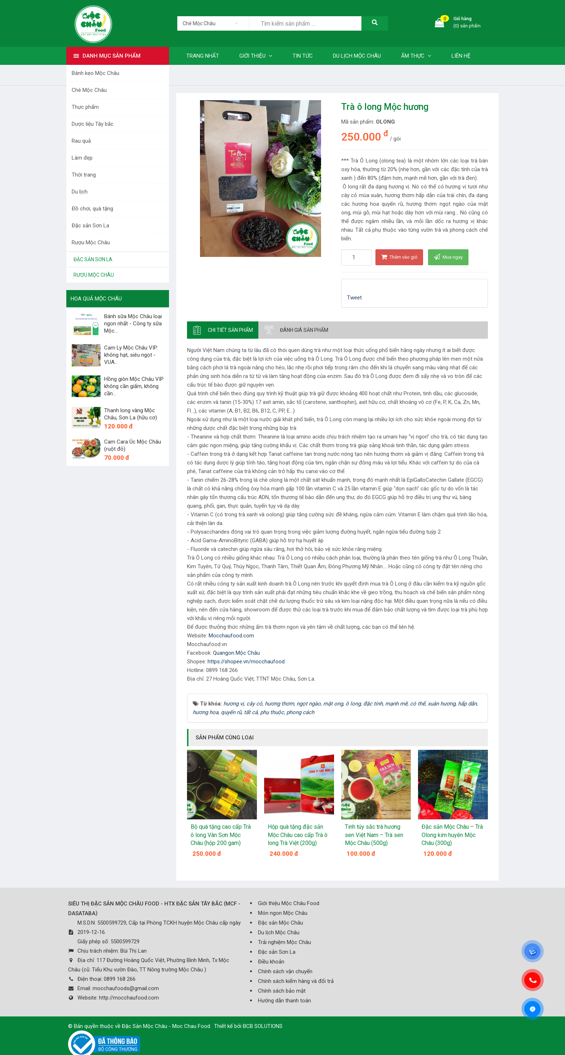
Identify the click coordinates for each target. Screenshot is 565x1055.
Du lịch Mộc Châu (278, 932)
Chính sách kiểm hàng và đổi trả (296, 981)
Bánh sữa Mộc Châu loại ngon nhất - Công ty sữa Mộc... (133, 323)
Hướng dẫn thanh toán (284, 1000)
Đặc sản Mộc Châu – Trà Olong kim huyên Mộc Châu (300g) (452, 834)
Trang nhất (202, 56)
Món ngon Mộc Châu (282, 913)
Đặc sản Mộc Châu (280, 923)
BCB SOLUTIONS (262, 1026)
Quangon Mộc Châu (236, 653)
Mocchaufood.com (231, 635)
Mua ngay (448, 257)
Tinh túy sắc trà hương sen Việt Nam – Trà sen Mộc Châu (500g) (374, 834)
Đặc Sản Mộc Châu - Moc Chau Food (166, 1026)
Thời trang (84, 175)
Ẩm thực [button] (416, 56)
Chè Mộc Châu (89, 90)
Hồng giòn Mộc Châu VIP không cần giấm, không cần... (134, 386)
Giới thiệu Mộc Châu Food (288, 903)
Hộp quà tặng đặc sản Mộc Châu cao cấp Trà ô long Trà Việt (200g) (298, 834)
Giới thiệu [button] (255, 56)
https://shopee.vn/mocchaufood (246, 661)
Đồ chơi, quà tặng (92, 208)
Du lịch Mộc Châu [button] (357, 56)
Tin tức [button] (303, 56)
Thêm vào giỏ (399, 257)
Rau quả (81, 141)
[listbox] (213, 23)
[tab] (222, 330)
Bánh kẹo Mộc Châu (95, 73)
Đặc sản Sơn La (90, 225)
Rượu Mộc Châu (91, 242)
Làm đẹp (82, 158)
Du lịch (80, 191)
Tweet (354, 297)
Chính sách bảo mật (282, 991)
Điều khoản (271, 961)
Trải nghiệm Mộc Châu (284, 942)
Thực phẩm (85, 107)
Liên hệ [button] (461, 56)
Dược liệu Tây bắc (93, 124)
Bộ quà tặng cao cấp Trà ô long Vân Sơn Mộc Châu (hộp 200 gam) (221, 834)
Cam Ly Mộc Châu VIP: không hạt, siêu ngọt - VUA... (131, 354)
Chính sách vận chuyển (285, 971)
